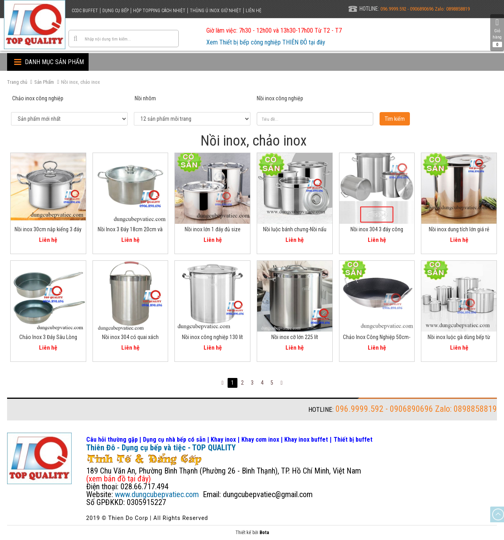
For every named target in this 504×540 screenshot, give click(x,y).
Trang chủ (17, 82)
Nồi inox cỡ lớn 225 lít (294, 337)
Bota (264, 532)
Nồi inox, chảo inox (80, 82)
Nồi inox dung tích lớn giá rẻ (459, 229)
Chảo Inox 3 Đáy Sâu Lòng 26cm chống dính (48, 338)
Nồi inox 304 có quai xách (130, 337)
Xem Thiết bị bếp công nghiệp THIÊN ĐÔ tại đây (265, 42)
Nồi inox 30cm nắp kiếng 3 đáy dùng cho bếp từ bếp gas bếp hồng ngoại (48, 230)
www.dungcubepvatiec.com (157, 494)
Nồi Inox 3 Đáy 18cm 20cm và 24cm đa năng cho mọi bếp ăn (130, 230)
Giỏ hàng (497, 32)
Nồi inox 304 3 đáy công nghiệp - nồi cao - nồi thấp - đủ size (376, 230)
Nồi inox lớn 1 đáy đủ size (213, 229)
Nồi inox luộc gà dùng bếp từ (459, 337)
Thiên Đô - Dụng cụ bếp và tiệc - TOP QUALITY (161, 447)
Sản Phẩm (44, 82)
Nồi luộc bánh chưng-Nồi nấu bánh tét (294, 230)
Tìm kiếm (395, 119)
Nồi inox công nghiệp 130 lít (212, 337)
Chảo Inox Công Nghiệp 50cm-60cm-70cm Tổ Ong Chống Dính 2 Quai (376, 338)
